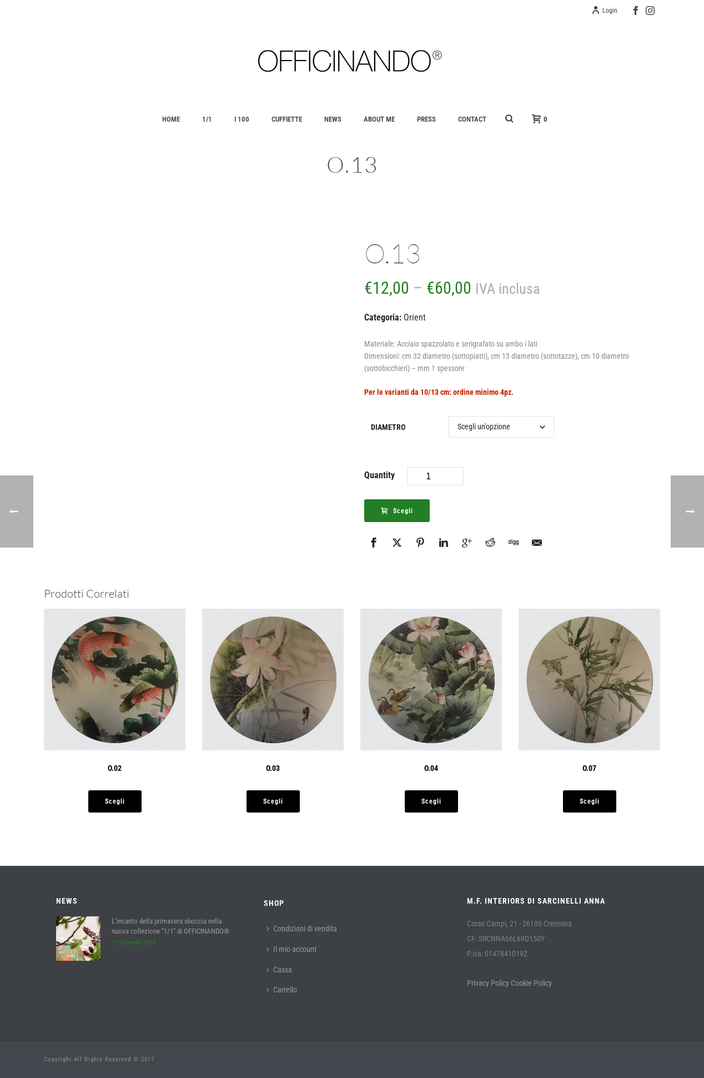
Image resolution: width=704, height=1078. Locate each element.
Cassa (279, 969)
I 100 (241, 119)
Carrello (281, 989)
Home (171, 119)
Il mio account (291, 949)
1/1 (207, 119)
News (332, 119)
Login (604, 10)
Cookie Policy (531, 983)
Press (426, 119)
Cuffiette (286, 119)
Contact (472, 119)
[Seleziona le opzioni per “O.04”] (431, 801)
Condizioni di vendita (301, 928)
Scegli (397, 511)
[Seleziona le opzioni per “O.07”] (589, 801)
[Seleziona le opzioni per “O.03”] (273, 801)
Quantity (379, 475)
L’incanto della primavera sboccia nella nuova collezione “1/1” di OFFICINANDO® (170, 926)
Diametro (388, 427)
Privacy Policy (488, 983)
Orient (415, 317)
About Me (379, 119)
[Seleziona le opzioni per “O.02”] (115, 801)
